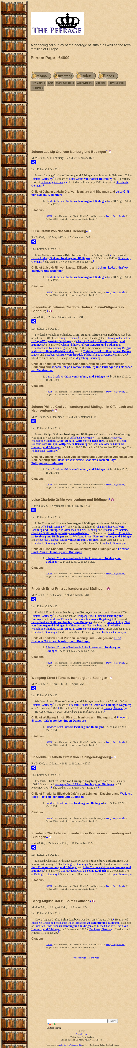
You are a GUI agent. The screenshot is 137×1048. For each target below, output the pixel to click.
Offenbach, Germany (82, 437)
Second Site (77, 1045)
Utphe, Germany (120, 874)
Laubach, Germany (112, 542)
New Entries (38, 82)
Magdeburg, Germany (87, 357)
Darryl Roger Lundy (115, 216)
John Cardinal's (65, 1045)
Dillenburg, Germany (53, 182)
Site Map (100, 82)
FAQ (50, 82)
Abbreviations (85, 82)
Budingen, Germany (74, 864)
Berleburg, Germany (65, 338)
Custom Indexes (65, 82)
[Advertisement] (82, 122)
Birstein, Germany (41, 178)
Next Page (37, 87)
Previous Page (117, 82)
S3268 (49, 216)
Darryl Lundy (82, 1034)
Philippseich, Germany (44, 450)
